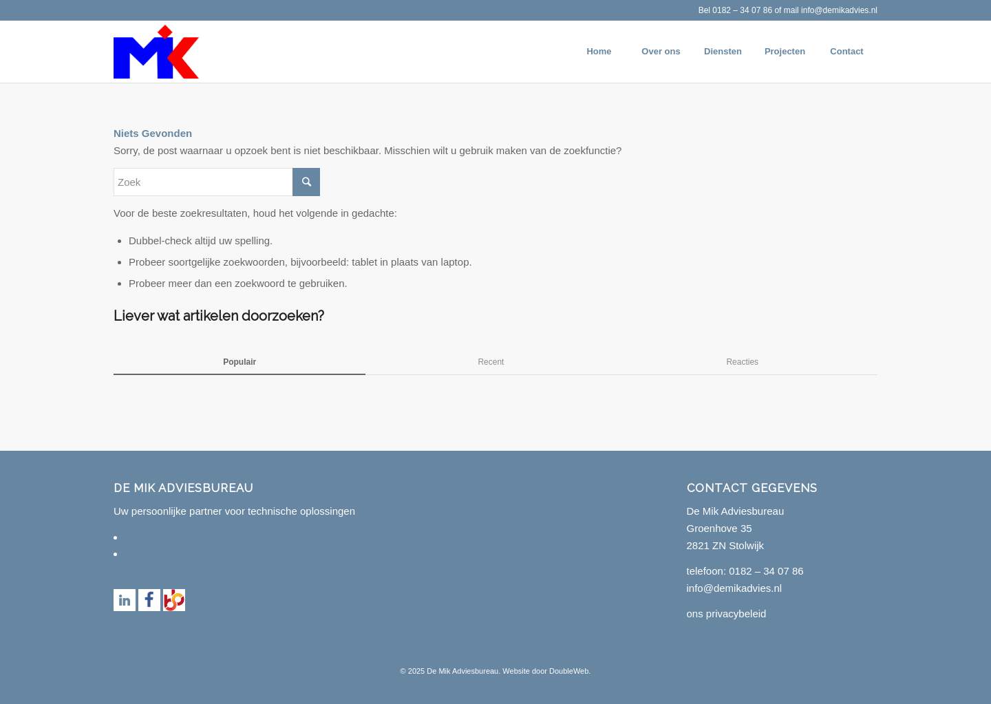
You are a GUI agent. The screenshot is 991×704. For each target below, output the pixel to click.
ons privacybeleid (727, 613)
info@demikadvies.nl (839, 10)
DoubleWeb (568, 671)
